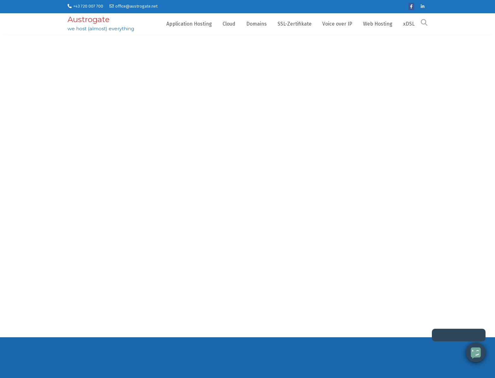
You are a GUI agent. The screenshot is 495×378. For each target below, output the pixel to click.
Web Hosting (377, 24)
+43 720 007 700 (85, 6)
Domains (256, 24)
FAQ (318, 366)
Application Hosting (189, 24)
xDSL (408, 24)
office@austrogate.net (134, 6)
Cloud (229, 24)
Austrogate (89, 19)
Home (74, 366)
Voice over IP (337, 24)
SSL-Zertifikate (294, 24)
